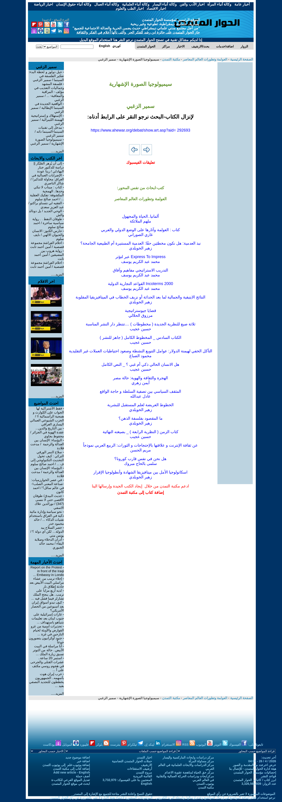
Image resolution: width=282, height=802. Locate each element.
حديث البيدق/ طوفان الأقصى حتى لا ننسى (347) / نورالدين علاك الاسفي (48, 502)
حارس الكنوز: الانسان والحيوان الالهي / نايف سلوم (48, 235)
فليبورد (87, 744)
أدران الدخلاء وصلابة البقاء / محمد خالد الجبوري (49, 543)
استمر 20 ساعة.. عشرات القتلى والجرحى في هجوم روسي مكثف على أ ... (47, 664)
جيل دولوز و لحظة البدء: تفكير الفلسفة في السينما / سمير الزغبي (46, 76)
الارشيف (146, 765)
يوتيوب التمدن (205, 783)
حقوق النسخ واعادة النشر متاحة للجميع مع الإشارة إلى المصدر (112, 794)
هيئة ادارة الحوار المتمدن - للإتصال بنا (252, 768)
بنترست (118, 744)
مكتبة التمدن (170, 59)
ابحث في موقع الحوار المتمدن (71, 783)
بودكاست (52, 744)
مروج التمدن (144, 772)
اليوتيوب (204, 744)
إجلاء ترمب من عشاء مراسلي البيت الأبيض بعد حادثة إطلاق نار (47, 582)
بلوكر (102, 744)
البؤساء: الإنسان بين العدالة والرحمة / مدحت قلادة (47, 472)
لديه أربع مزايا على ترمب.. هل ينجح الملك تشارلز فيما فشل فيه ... (47, 594)
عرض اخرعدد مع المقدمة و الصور (254, 765)
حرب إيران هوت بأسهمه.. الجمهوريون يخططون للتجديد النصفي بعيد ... (46, 680)
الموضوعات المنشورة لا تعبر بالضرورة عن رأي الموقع (241, 794)
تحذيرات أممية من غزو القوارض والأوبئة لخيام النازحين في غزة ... (47, 630)
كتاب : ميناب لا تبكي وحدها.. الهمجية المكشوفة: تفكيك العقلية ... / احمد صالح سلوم (47, 193)
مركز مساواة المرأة (201, 761)
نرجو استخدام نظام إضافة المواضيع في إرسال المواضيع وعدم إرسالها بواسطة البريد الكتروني (215, 797)
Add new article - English (71, 772)
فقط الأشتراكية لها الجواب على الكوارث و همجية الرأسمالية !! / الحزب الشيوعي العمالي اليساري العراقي (47, 416)
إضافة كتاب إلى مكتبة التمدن (71, 768)
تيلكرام (135, 744)
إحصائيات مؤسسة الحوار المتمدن (255, 772)
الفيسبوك (238, 744)
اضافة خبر (83, 761)
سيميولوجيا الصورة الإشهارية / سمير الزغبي (47, 141)
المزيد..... (57, 151)
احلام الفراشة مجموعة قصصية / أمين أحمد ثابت (47, 245)
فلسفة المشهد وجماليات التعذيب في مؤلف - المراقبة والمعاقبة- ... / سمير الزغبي (49, 92)
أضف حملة (83, 776)
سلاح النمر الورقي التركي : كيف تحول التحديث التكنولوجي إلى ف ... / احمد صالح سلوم (47, 458)
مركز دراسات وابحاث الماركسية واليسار (188, 757)
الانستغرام (171, 744)
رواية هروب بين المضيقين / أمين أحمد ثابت (49, 254)
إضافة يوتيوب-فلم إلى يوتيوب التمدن (66, 765)
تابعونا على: (255, 744)
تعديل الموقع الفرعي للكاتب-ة (70, 780)
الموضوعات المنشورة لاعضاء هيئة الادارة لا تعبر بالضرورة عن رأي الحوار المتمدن (101, 797)
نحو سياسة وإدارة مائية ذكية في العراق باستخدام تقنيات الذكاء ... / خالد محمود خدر (46, 517)
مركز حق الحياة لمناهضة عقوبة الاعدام (189, 772)
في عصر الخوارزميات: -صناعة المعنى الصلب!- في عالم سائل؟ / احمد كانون (47, 486)
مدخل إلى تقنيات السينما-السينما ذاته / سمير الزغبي (49, 131)
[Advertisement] (235, 128)
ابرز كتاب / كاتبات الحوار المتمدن (254, 780)
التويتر (221, 744)
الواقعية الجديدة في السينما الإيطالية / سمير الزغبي (47, 107)
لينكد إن (152, 744)
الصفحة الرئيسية (241, 59)
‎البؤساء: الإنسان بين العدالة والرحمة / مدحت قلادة (47, 444)
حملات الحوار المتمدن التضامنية (132, 761)
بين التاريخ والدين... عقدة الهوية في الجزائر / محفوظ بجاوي (47, 432)
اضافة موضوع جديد (77, 757)
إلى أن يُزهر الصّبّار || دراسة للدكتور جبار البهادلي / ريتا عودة (48, 167)
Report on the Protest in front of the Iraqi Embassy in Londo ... (47, 571)
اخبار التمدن (144, 757)
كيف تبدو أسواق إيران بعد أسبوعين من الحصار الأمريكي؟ (47, 606)
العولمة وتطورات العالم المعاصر (204, 59)
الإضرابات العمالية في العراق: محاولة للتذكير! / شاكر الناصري (47, 179)
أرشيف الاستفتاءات (139, 768)
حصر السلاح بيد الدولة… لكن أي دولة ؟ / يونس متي (47, 531)
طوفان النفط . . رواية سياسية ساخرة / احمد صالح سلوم (48, 223)
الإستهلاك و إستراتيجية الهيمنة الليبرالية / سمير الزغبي (47, 119)
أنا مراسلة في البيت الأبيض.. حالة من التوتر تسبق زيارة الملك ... (48, 650)
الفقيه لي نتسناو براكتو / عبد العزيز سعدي (46, 205)
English (146, 783)
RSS (188, 744)
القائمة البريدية (142, 776)
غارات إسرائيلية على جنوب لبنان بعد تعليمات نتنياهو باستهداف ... (48, 618)
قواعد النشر (268, 776)
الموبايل (70, 744)
